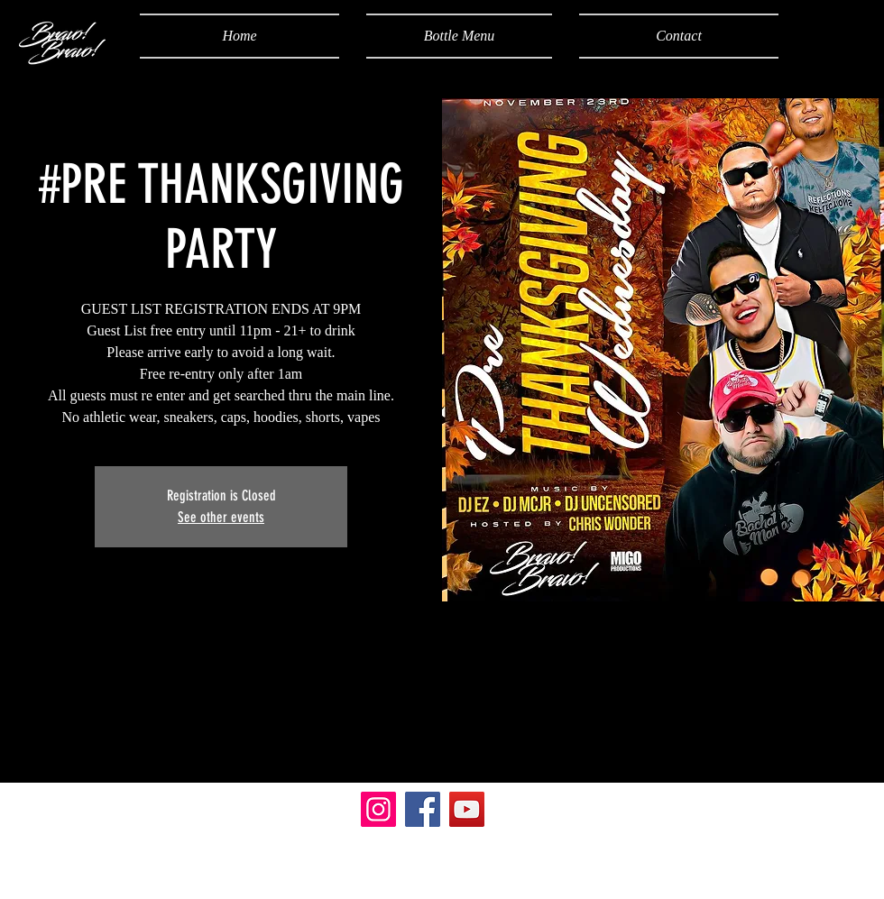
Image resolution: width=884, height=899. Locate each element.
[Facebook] (422, 809)
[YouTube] (466, 809)
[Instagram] (378, 809)
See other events (221, 517)
